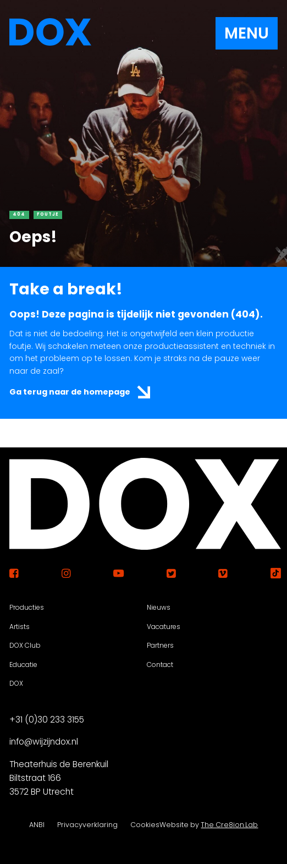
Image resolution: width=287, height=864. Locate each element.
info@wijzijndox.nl (43, 742)
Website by (208, 824)
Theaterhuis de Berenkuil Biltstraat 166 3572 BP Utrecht (58, 777)
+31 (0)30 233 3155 (46, 719)
